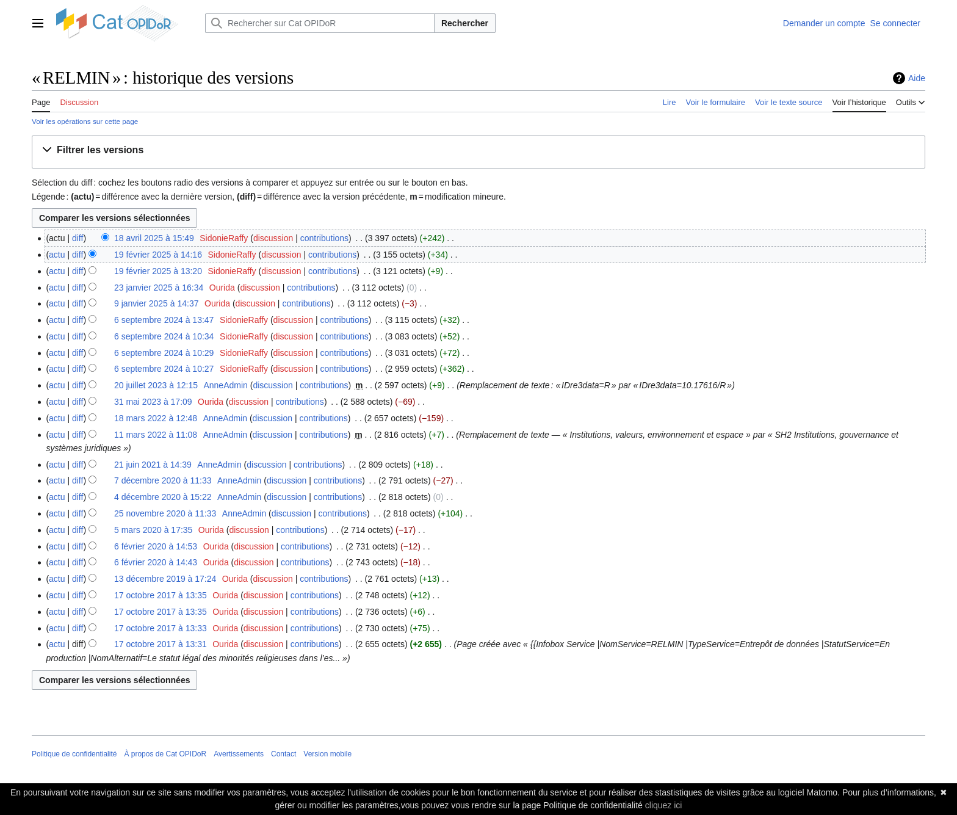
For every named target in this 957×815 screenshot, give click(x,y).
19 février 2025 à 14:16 (158, 254)
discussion (273, 238)
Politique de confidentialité (74, 754)
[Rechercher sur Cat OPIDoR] (320, 23)
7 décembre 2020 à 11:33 (163, 480)
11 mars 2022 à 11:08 (155, 435)
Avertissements (239, 754)
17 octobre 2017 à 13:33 (160, 628)
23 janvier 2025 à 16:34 (158, 287)
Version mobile (327, 754)
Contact (283, 754)
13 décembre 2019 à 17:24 (165, 579)
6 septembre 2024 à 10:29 (164, 353)
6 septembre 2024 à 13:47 (164, 320)
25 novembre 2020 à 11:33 (165, 513)
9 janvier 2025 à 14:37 (156, 303)
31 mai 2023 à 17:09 (153, 402)
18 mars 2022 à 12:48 (155, 418)
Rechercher (464, 23)
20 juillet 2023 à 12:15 (156, 385)
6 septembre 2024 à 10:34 (164, 336)
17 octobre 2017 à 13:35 (160, 595)
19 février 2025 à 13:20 (158, 271)
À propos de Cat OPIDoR (165, 754)
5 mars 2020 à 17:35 (153, 530)
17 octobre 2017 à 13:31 (160, 644)
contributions (324, 238)
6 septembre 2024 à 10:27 (164, 369)
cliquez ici (663, 805)
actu (57, 254)
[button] (95, 150)
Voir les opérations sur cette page (85, 121)
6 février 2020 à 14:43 (155, 562)
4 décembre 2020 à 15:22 (163, 497)
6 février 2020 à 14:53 (155, 546)
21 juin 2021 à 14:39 (153, 464)
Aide (916, 78)
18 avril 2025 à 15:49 (154, 238)
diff (77, 238)
